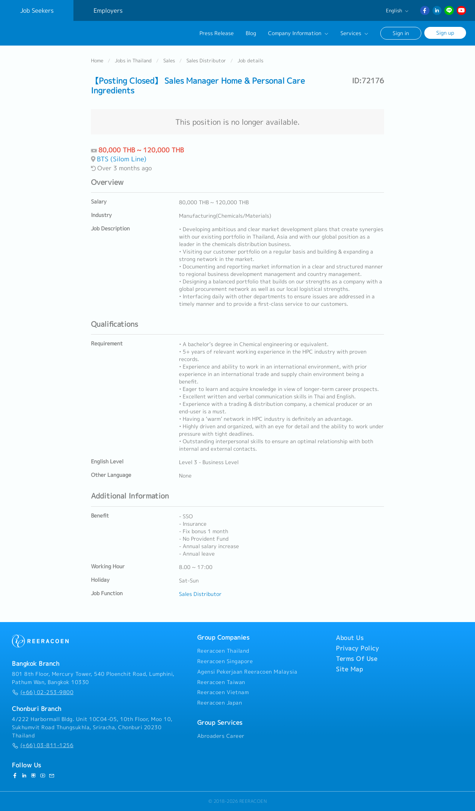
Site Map (349, 669)
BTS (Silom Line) (122, 159)
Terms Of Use (356, 658)
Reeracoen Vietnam (223, 692)
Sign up (445, 32)
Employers (108, 10)
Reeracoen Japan (219, 702)
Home (97, 61)
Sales (169, 61)
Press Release (216, 33)
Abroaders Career (221, 736)
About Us (350, 637)
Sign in (401, 33)
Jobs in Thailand (133, 61)
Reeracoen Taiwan (221, 682)
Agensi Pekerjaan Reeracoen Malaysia (247, 671)
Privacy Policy (357, 648)
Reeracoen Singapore (225, 661)
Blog (251, 33)
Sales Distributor (206, 61)
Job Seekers (37, 10)
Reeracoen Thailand (223, 651)
